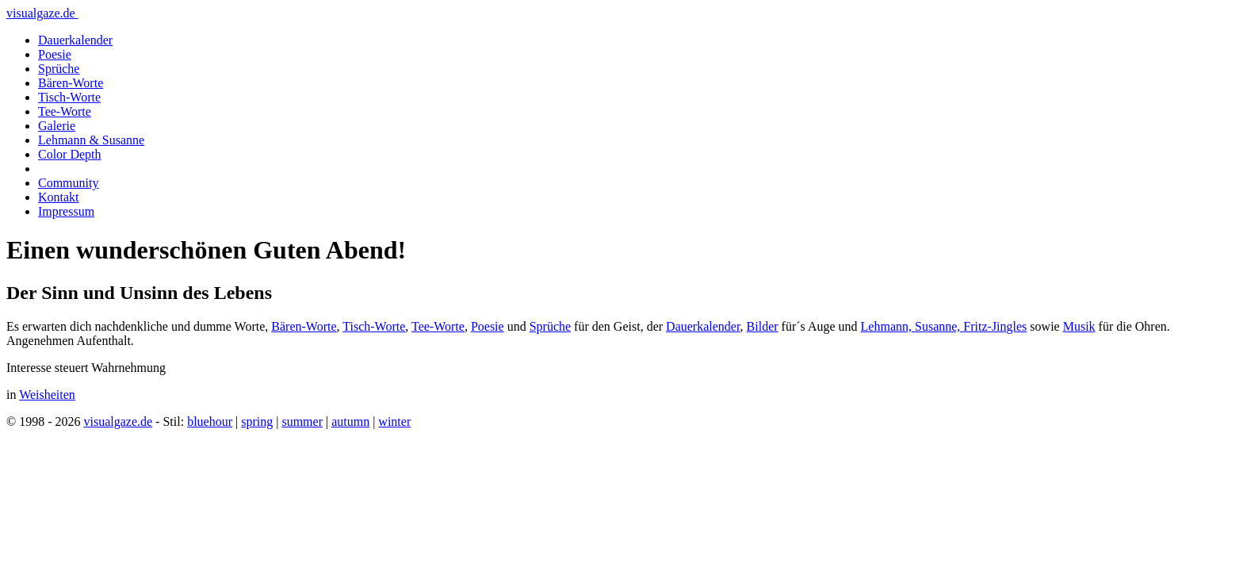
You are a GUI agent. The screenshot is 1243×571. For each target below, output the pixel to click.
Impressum (66, 211)
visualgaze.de (42, 13)
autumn (350, 421)
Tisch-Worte (69, 97)
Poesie (54, 54)
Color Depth (69, 154)
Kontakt (58, 197)
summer (302, 421)
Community (68, 183)
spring (257, 421)
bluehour (209, 421)
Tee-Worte (64, 111)
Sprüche (58, 68)
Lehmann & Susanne (91, 140)
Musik (1079, 326)
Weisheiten (47, 394)
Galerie (56, 125)
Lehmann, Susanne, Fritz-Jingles (944, 326)
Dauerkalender (75, 40)
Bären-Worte (70, 83)
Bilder (762, 326)
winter (394, 421)
